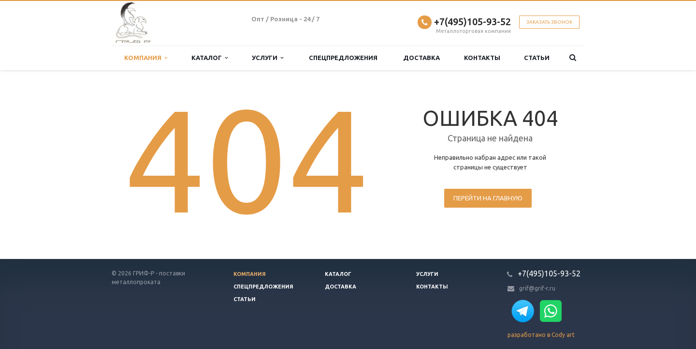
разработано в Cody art (541, 335)
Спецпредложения (343, 57)
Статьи (537, 57)
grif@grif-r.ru (537, 288)
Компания (145, 57)
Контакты (482, 57)
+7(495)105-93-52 (472, 21)
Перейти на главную (487, 198)
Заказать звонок (549, 22)
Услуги (267, 57)
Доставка (421, 57)
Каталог (209, 57)
